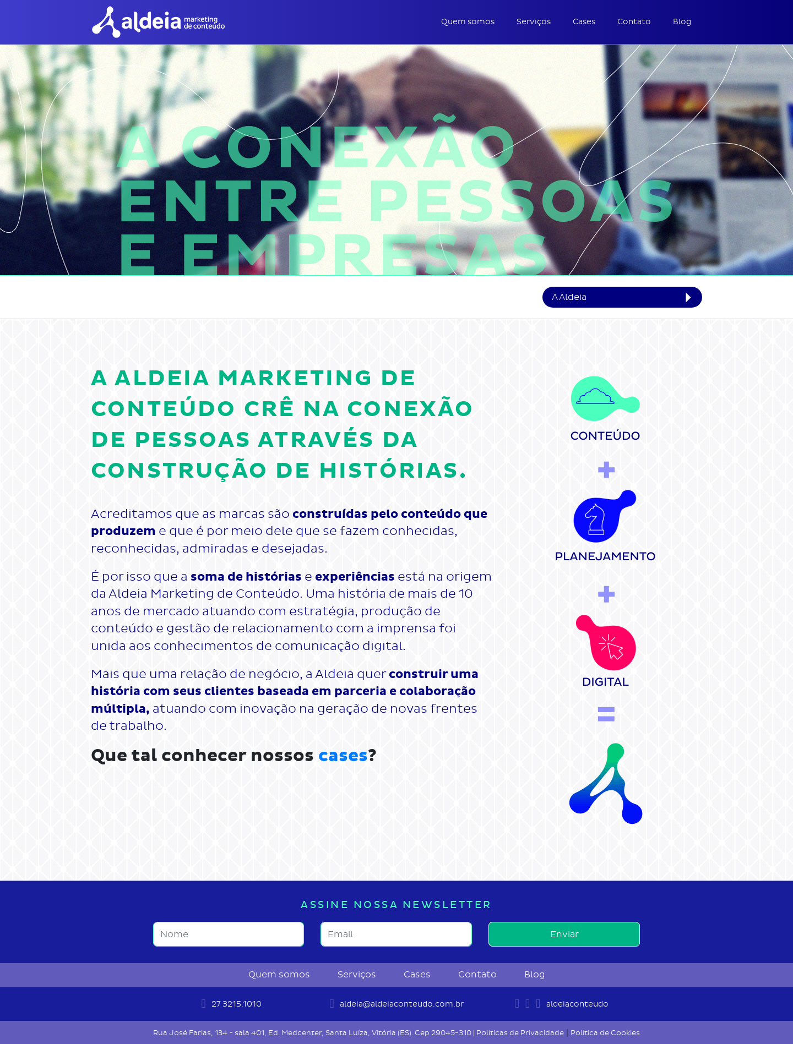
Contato (634, 21)
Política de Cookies (605, 1033)
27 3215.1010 (231, 1004)
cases (343, 756)
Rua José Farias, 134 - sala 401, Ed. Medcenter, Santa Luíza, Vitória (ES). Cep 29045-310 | (314, 1033)
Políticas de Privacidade (520, 1033)
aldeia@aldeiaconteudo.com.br (396, 1004)
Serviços (534, 21)
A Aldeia (569, 297)
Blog (682, 21)
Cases (584, 21)
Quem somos (468, 21)
